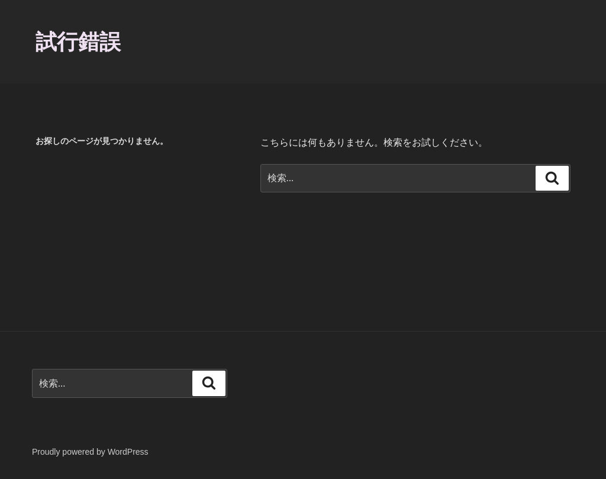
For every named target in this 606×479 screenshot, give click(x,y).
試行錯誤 (78, 42)
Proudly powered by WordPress (90, 452)
